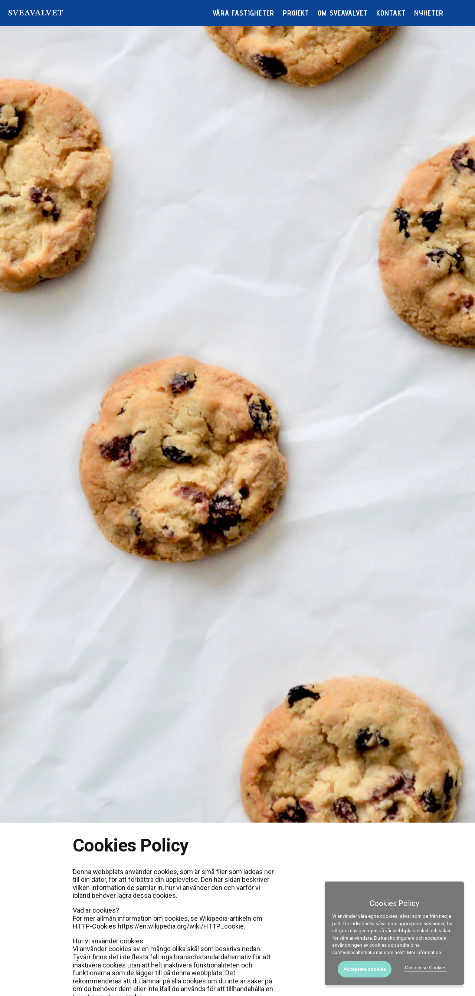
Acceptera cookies (364, 969)
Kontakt (391, 13)
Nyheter (428, 13)
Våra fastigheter (243, 13)
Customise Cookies (425, 967)
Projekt (296, 13)
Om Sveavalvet (343, 13)
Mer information (424, 952)
